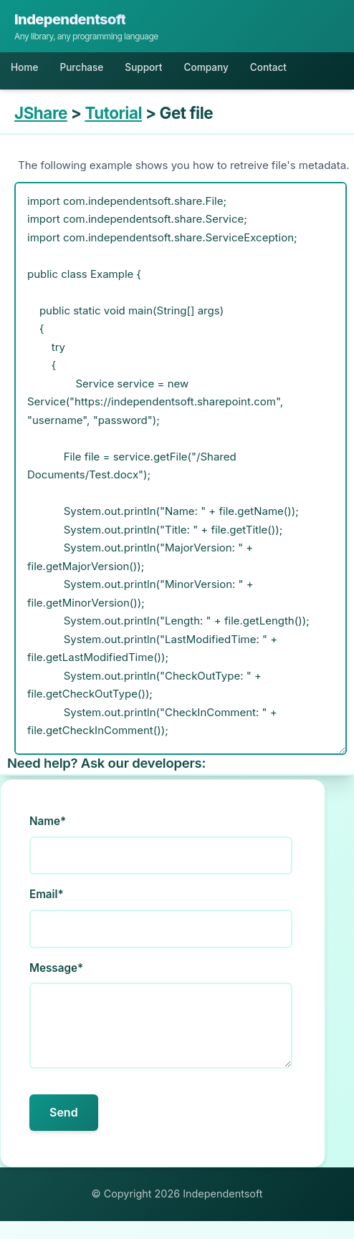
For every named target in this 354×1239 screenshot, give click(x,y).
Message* (56, 968)
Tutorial (113, 112)
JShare (40, 112)
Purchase (81, 67)
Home (24, 67)
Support (143, 67)
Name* (47, 821)
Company (205, 67)
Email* (46, 894)
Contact (268, 67)
